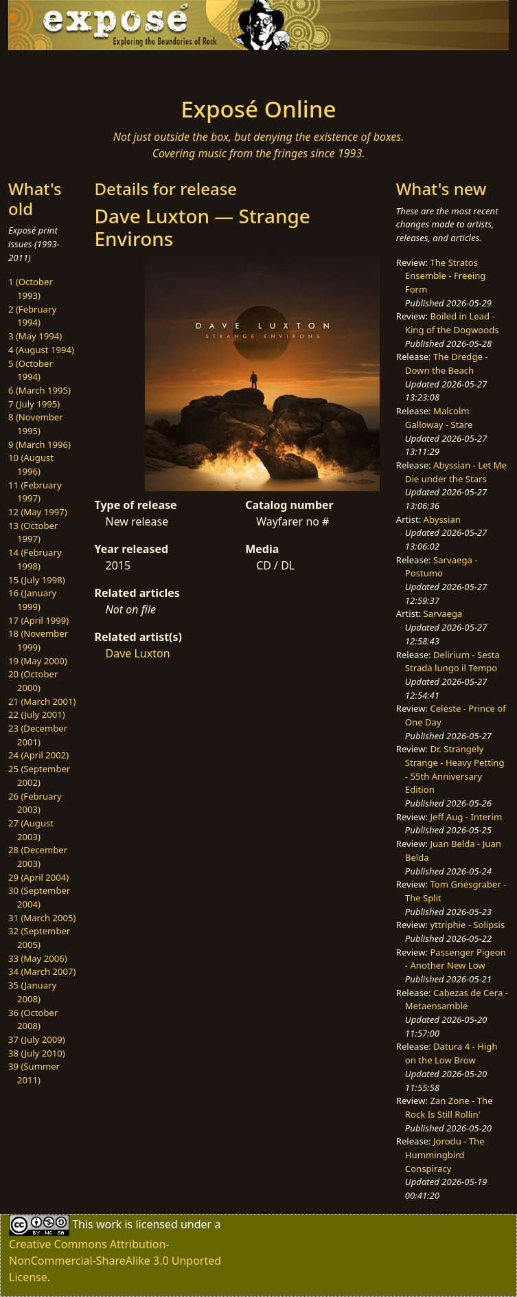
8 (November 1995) (35, 424)
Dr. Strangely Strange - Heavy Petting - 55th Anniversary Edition (455, 769)
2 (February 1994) (32, 316)
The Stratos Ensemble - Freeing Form (445, 275)
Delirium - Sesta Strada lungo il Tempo (452, 661)
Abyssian (442, 519)
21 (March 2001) (42, 701)
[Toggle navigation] (109, 69)
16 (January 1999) (32, 600)
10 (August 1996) (31, 464)
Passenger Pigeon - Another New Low (455, 959)
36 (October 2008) (33, 1019)
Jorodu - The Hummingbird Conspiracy (445, 1154)
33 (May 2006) (37, 958)
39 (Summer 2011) (34, 1073)
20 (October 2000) (33, 681)
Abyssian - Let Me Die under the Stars (456, 472)
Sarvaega (443, 613)
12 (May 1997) (37, 512)
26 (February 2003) (35, 803)
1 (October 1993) (30, 288)
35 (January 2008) (32, 992)
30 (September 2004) (39, 897)
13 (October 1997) (33, 532)
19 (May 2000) (37, 661)
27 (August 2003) (31, 830)
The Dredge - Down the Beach (446, 363)
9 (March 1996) (39, 444)
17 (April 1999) (38, 620)
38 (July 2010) (36, 1053)
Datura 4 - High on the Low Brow (451, 1053)
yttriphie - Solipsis (467, 924)
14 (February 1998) (35, 559)
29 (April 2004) (38, 877)
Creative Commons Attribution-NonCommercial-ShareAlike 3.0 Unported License (115, 1261)
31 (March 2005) (42, 918)
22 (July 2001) (36, 714)
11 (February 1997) (35, 492)
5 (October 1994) (30, 370)
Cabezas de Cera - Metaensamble (456, 999)
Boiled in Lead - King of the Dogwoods (452, 323)
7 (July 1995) (34, 404)
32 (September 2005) (39, 938)
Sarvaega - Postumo (441, 567)
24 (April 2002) (38, 755)
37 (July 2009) (36, 1039)
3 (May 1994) (35, 336)
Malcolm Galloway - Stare (439, 418)
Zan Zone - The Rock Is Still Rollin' (449, 1107)
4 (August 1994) (41, 349)
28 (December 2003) (37, 857)
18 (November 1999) (38, 640)
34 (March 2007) (42, 971)
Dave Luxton (138, 653)
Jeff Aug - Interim (466, 817)
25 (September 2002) (39, 776)
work (109, 1224)
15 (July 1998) (36, 580)
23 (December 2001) (37, 735)
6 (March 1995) (39, 390)
